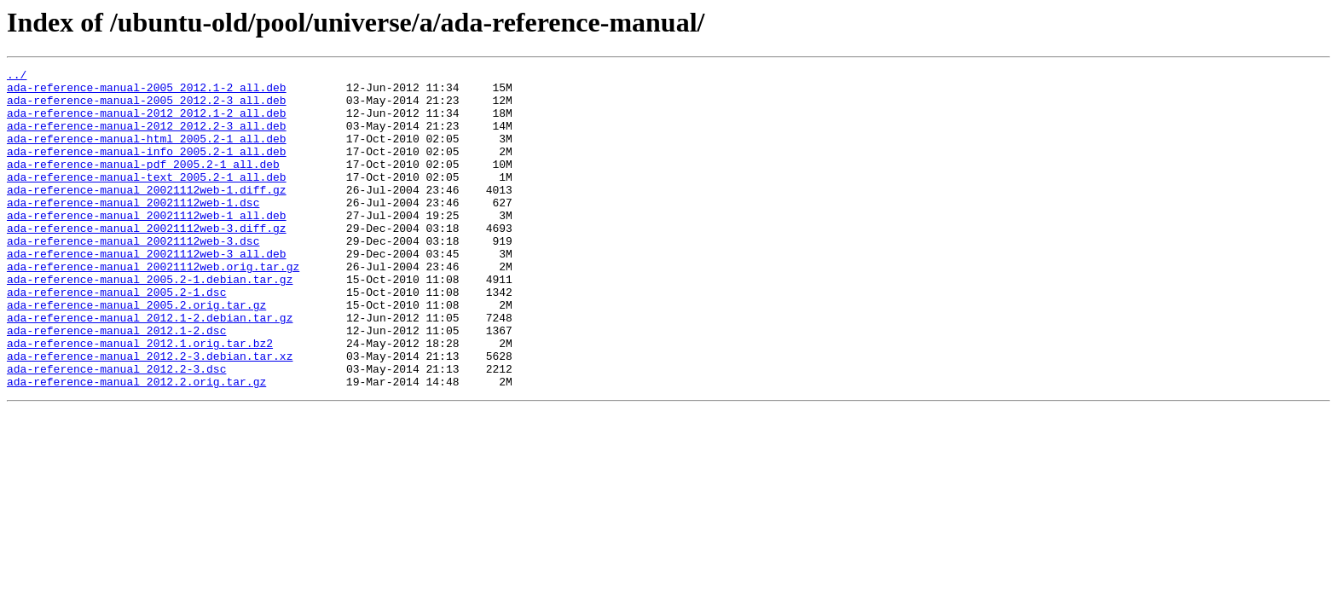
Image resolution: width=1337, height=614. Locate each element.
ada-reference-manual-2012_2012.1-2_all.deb (146, 122)
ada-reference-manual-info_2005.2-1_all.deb (146, 169)
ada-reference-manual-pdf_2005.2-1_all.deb (143, 184)
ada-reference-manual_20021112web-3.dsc (133, 276)
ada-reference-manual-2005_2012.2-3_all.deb (146, 107)
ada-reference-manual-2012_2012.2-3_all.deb (146, 138)
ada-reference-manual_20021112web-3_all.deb (146, 291)
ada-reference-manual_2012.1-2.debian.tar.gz (149, 368)
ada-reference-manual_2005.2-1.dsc (116, 337)
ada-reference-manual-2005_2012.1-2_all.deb (146, 92)
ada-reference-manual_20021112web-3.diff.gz (146, 261)
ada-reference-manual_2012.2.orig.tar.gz (136, 445)
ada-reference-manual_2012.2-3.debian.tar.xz (149, 414)
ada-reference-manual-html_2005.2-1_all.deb (146, 153)
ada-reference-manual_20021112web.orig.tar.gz (153, 307)
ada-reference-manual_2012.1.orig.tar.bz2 (140, 399)
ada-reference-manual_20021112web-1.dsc (133, 230)
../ (16, 76)
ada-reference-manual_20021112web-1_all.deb (146, 245)
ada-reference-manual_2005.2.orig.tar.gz (136, 353)
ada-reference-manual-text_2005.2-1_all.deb (146, 199)
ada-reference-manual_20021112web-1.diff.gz (146, 215)
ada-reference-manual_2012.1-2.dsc (116, 383)
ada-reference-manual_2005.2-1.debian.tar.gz (149, 322)
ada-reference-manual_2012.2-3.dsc (116, 429)
